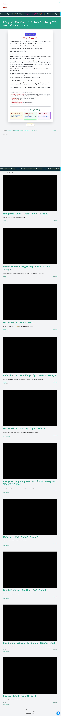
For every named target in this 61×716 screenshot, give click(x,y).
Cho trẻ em (9, 131)
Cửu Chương (7, 7)
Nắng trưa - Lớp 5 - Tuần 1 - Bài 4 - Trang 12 (25, 214)
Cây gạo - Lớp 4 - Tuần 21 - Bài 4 (19, 696)
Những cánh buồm (45, 116)
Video (35, 131)
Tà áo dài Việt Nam (14, 116)
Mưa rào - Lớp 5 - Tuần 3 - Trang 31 (21, 537)
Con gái (12, 115)
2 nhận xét (5, 222)
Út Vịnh (39, 116)
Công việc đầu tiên (28, 116)
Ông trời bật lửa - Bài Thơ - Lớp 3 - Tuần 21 (25, 590)
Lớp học (41, 4)
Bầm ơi (34, 116)
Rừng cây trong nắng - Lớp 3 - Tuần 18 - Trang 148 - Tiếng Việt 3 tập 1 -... (29, 483)
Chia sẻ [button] (54, 131)
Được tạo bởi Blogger (30, 710)
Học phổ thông (15, 131)
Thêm (38, 7)
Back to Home (30, 125)
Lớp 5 (32, 131)
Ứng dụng (17, 7)
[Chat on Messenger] (58, 713)
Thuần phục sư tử (17, 115)
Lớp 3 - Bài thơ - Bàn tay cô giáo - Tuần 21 (24, 428)
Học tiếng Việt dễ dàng (25, 131)
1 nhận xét (5, 278)
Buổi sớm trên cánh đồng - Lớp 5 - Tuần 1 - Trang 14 (30, 375)
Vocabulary (6, 4)
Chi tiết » (55, 220)
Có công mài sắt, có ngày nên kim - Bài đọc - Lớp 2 (29, 643)
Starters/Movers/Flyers (28, 4)
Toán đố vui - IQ (28, 7)
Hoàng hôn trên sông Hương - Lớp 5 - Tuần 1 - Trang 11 (27, 268)
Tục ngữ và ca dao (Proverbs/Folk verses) (36, 169)
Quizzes (15, 4)
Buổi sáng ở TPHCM (29, 117)
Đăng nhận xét (6, 331)
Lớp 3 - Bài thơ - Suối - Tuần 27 (19, 322)
